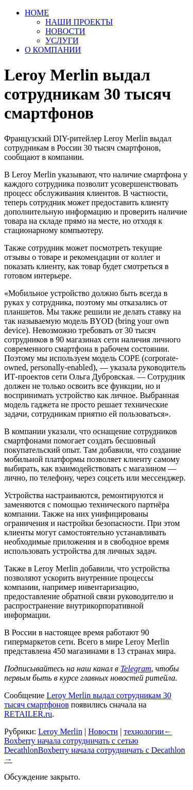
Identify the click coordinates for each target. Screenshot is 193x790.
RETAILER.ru (28, 714)
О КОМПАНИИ (53, 49)
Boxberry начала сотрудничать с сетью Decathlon (88, 740)
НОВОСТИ (65, 31)
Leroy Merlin (60, 731)
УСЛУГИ (62, 40)
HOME (37, 12)
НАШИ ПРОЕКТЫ (79, 22)
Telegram (135, 668)
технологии (144, 731)
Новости (103, 731)
